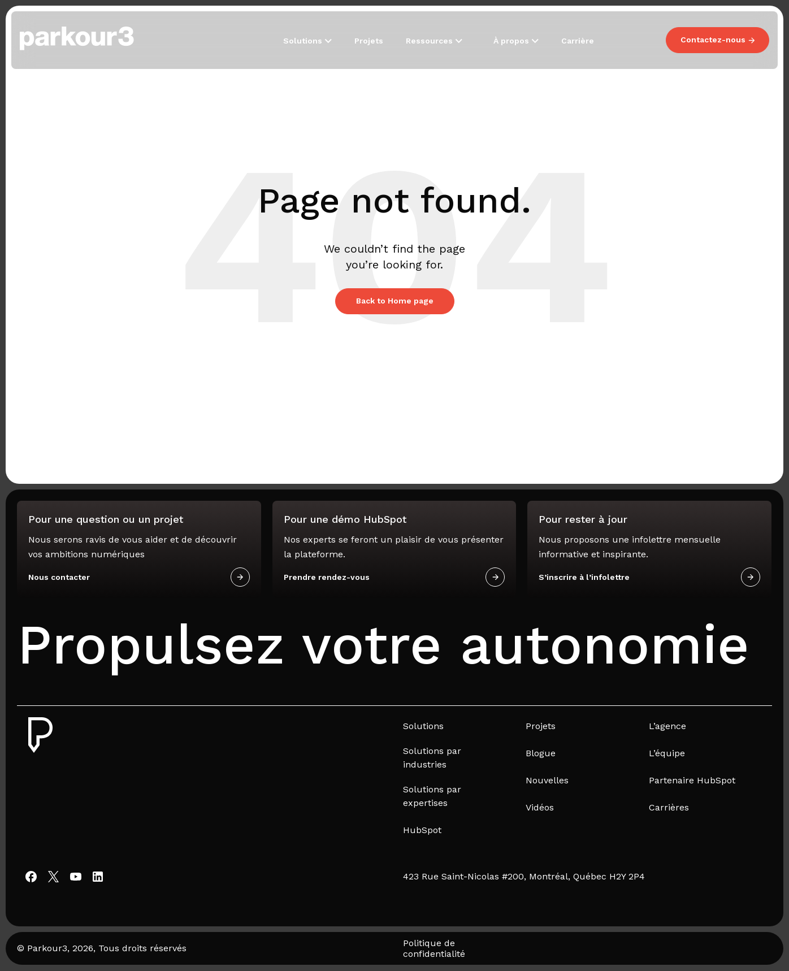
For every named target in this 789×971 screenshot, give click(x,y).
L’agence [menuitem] (667, 726)
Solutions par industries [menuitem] (432, 757)
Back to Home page (394, 300)
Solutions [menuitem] (423, 726)
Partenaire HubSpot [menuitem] (692, 780)
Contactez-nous (717, 39)
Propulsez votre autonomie (383, 644)
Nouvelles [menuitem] (547, 780)
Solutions (303, 40)
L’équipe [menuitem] (667, 753)
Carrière (577, 40)
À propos (512, 40)
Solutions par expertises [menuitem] (432, 796)
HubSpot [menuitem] (422, 830)
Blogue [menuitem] (541, 753)
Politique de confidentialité (434, 948)
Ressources (430, 40)
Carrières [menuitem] (669, 807)
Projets (368, 40)
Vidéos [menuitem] (540, 807)
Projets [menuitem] (541, 726)
